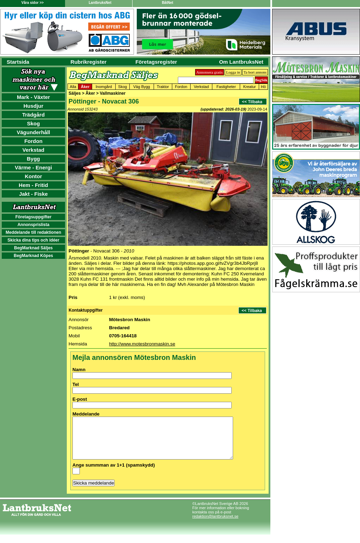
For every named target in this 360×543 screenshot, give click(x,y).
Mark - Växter (33, 97)
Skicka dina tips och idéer (33, 240)
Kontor (33, 176)
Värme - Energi (33, 167)
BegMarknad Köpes (33, 255)
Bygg (33, 159)
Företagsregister (156, 62)
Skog (33, 123)
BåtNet (167, 3)
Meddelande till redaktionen (33, 232)
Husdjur (34, 106)
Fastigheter (226, 87)
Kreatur (249, 87)
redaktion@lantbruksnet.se (215, 525)
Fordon (33, 141)
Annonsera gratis (210, 72)
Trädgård (33, 115)
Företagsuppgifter (33, 216)
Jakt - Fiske (33, 194)
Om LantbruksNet (241, 62)
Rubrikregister (89, 62)
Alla (73, 87)
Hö (263, 87)
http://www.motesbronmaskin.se (142, 344)
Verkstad (33, 150)
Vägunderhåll (33, 132)
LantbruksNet (100, 3)
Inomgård (104, 87)
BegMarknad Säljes (33, 247)
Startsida (18, 62)
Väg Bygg (141, 87)
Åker (85, 87)
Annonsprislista (34, 224)
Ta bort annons (255, 72)
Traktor (163, 87)
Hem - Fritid (33, 185)
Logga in (233, 72)
